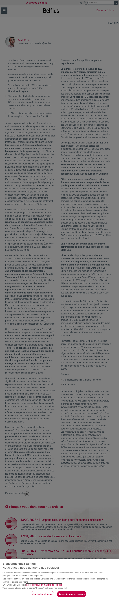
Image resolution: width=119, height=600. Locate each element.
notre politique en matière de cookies (44, 590)
